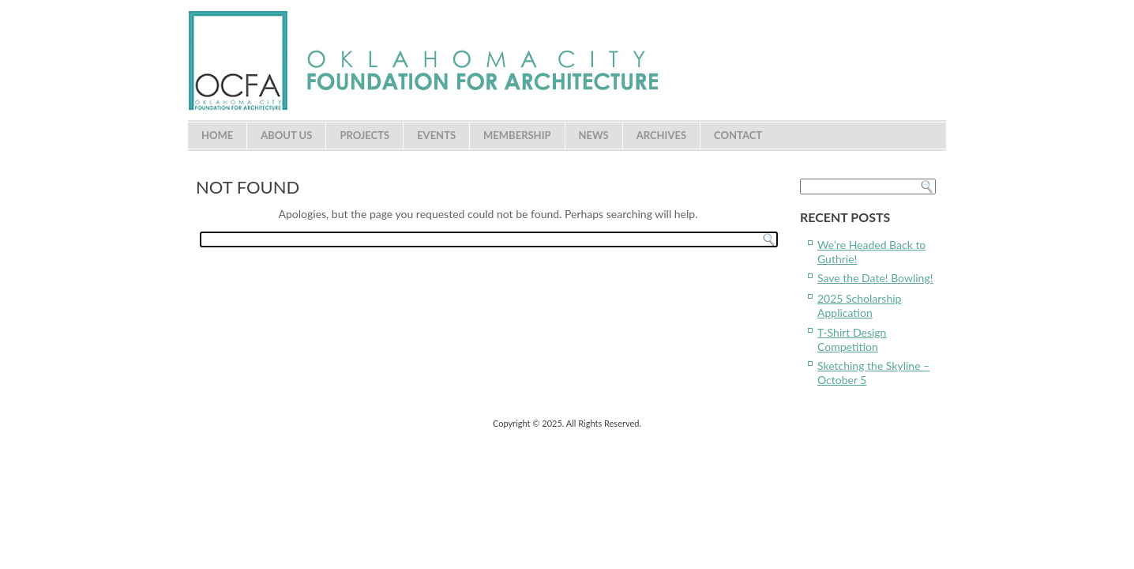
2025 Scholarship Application (859, 305)
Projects (364, 135)
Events (436, 135)
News (594, 135)
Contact (738, 135)
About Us (286, 135)
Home (217, 135)
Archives (661, 135)
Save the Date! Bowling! (875, 277)
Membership (517, 135)
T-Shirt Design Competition (851, 339)
